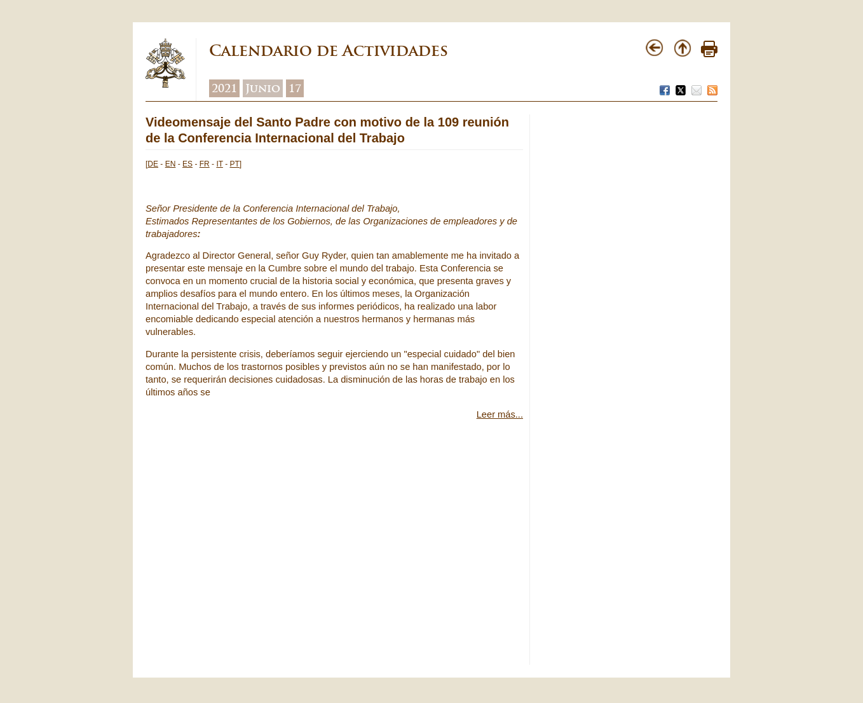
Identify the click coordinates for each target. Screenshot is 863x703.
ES (187, 164)
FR (205, 164)
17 (295, 88)
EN (170, 164)
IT (219, 164)
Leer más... (500, 414)
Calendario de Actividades (328, 50)
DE (152, 164)
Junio (262, 88)
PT (235, 164)
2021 (224, 88)
